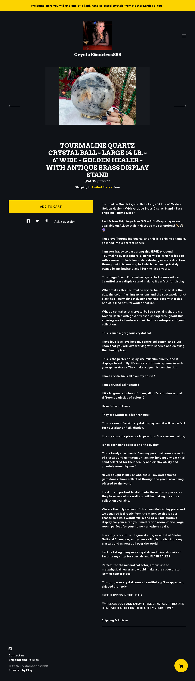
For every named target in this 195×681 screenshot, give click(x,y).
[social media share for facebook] (28, 220)
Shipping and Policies (24, 659)
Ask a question (64, 221)
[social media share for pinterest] (46, 220)
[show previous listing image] (18, 105)
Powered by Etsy (20, 670)
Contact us (16, 655)
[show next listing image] (176, 105)
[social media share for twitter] (37, 220)
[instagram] (10, 648)
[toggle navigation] (184, 36)
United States (102, 187)
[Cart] (181, 665)
